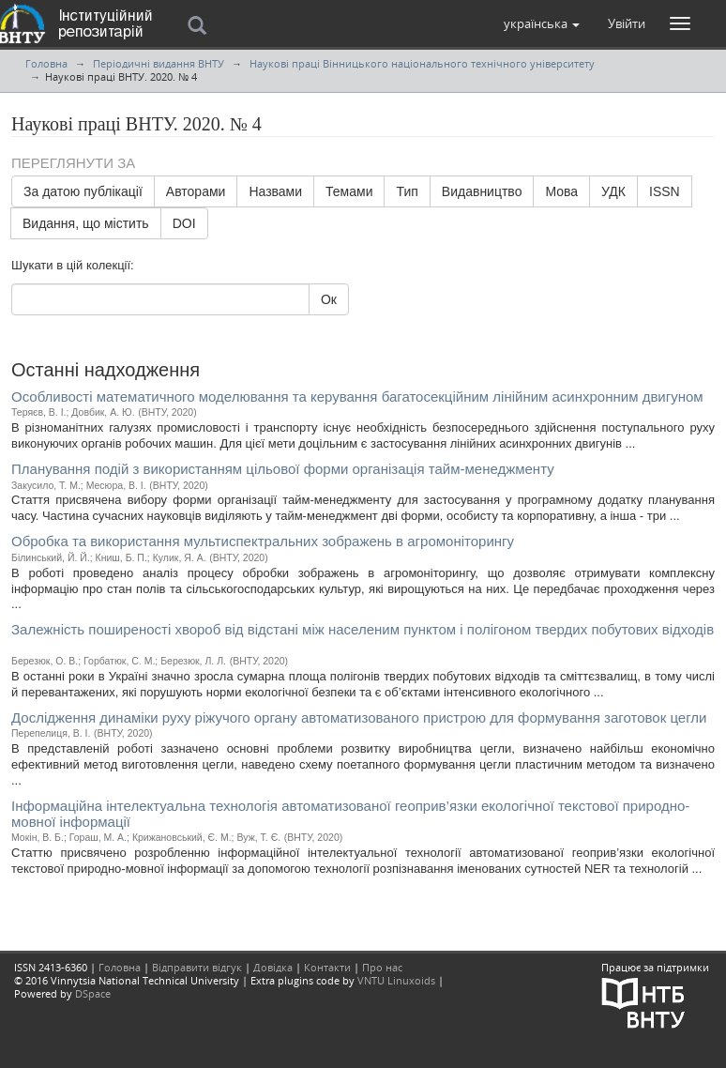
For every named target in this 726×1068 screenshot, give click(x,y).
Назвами (275, 191)
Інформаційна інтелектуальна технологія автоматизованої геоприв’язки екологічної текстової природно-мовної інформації (350, 814)
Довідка (273, 967)
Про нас (382, 967)
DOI (184, 223)
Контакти (327, 967)
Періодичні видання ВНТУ (158, 63)
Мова (561, 191)
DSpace (93, 993)
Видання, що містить (86, 223)
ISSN (664, 191)
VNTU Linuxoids (396, 980)
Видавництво (482, 191)
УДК (613, 191)
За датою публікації (83, 191)
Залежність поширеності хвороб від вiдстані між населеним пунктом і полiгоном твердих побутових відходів (362, 629)
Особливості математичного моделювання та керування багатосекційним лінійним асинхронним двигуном (357, 396)
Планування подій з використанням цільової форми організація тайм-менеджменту (282, 469)
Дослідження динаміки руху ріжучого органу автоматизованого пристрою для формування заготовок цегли (358, 717)
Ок (329, 299)
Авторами (196, 191)
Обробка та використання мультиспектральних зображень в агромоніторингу (262, 541)
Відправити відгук (197, 967)
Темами (348, 191)
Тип (406, 191)
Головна (46, 63)
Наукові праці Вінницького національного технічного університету (422, 63)
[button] (542, 23)
